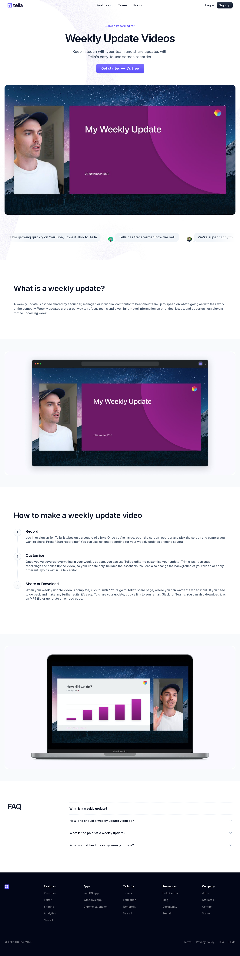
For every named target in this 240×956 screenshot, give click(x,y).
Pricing (138, 5)
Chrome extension (96, 906)
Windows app (93, 899)
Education (129, 899)
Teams (122, 5)
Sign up (224, 5)
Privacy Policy (205, 942)
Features (104, 5)
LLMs (231, 942)
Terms (187, 942)
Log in (209, 5)
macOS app (91, 893)
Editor (48, 899)
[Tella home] (15, 5)
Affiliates (208, 899)
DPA (221, 942)
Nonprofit (129, 906)
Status (208, 913)
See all (48, 920)
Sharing (49, 906)
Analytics (50, 913)
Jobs (205, 893)
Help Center (172, 893)
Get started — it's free (120, 68)
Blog (165, 899)
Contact (207, 906)
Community (171, 906)
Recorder (50, 893)
